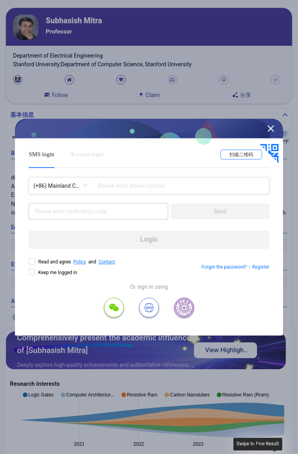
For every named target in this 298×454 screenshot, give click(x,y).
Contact (107, 261)
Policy (79, 261)
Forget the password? (224, 267)
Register (260, 267)
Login (149, 239)
